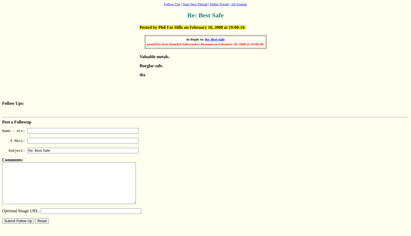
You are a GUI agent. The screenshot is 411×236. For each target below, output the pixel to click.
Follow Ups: (13, 103)
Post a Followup (16, 122)
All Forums (239, 4)
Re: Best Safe (215, 39)
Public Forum (219, 4)
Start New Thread (195, 4)
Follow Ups (172, 4)
